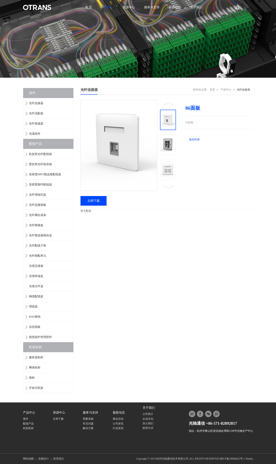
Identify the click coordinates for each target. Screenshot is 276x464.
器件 (32, 93)
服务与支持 (151, 7)
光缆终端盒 (36, 276)
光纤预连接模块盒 (40, 235)
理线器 (33, 306)
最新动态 (175, 7)
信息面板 (34, 326)
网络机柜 (34, 367)
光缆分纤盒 (36, 286)
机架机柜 (35, 347)
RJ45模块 (35, 316)
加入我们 (148, 423)
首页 (212, 89)
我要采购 (88, 418)
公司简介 (148, 414)
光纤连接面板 (37, 204)
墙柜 (32, 377)
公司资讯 (118, 423)
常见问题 (88, 423)
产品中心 (107, 7)
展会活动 (118, 418)
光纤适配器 (36, 113)
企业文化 (148, 418)
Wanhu (249, 458)
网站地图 (28, 458)
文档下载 (58, 418)
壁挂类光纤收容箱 (40, 164)
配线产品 (35, 144)
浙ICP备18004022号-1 (232, 458)
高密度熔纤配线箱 (40, 184)
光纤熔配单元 (37, 255)
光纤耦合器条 (37, 215)
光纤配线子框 (37, 245)
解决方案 (88, 428)
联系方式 (148, 428)
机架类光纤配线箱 (40, 154)
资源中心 (129, 7)
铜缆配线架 (36, 296)
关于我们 (196, 7)
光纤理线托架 (37, 194)
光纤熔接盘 (36, 225)
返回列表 (194, 139)
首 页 (88, 7)
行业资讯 (118, 428)
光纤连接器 (36, 103)
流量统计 (43, 458)
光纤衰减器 (36, 123)
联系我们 (58, 458)
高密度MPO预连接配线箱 (45, 174)
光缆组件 (34, 133)
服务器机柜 (36, 357)
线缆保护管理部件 (40, 337)
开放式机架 (36, 387)
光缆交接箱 (36, 265)
